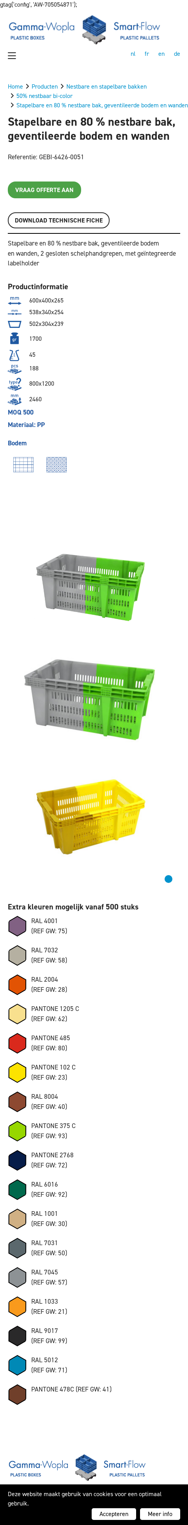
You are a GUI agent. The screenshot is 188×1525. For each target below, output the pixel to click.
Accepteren (113, 1514)
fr (147, 54)
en (161, 54)
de (177, 54)
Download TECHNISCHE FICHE (59, 220)
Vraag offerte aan (44, 190)
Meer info (160, 1514)
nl (133, 54)
